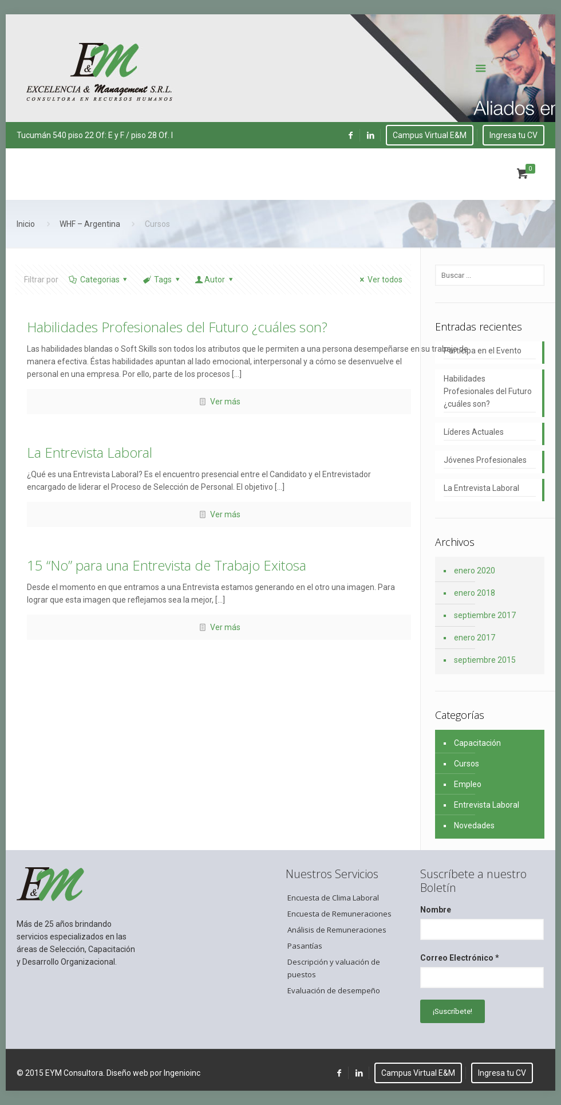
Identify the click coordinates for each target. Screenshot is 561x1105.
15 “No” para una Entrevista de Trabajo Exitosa (166, 565)
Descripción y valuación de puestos (333, 968)
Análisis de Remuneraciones (336, 930)
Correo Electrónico (459, 957)
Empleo (467, 784)
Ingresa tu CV (513, 135)
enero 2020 (474, 570)
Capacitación (477, 743)
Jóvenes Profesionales (485, 460)
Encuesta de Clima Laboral (333, 897)
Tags (162, 279)
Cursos (466, 763)
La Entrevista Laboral (89, 452)
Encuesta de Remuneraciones (339, 914)
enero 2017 (474, 637)
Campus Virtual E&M (430, 135)
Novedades (474, 825)
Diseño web (127, 1073)
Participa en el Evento (483, 350)
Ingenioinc (182, 1073)
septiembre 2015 (485, 659)
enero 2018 (474, 592)
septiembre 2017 (485, 615)
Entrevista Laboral (486, 804)
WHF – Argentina (90, 224)
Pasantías (304, 946)
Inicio (26, 224)
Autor (214, 279)
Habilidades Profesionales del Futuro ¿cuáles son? (177, 326)
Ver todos (379, 279)
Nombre (435, 909)
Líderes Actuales (474, 432)
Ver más (225, 401)
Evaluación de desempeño (333, 990)
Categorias (99, 279)
